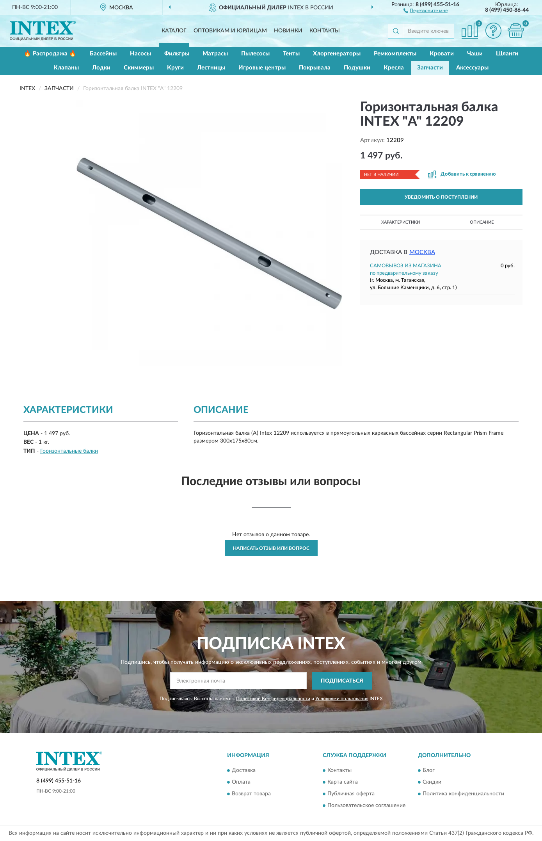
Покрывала (315, 68)
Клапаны (66, 68)
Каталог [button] (174, 31)
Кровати (442, 54)
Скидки (432, 782)
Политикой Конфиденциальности (273, 698)
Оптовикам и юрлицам (230, 31)
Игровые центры (262, 68)
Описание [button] (482, 222)
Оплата (241, 782)
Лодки (101, 68)
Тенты (291, 54)
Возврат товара (251, 794)
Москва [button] (422, 252)
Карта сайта (342, 782)
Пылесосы (255, 54)
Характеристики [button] (400, 222)
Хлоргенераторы (337, 54)
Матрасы (215, 54)
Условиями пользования (341, 698)
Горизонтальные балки (69, 451)
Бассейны (103, 54)
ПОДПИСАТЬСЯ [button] (342, 681)
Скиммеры (139, 68)
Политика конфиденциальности (463, 794)
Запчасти (430, 68)
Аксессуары (472, 68)
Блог (429, 770)
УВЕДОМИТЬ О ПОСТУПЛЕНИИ (441, 197)
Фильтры (176, 54)
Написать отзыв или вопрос (271, 548)
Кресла (394, 68)
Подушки (357, 68)
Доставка (244, 770)
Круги (175, 68)
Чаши (475, 54)
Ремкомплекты (395, 54)
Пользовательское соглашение (366, 805)
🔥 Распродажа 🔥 (50, 54)
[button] (425, 10)
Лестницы (211, 68)
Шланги (507, 54)
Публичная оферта (351, 794)
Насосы (140, 54)
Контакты (324, 31)
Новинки (288, 31)
